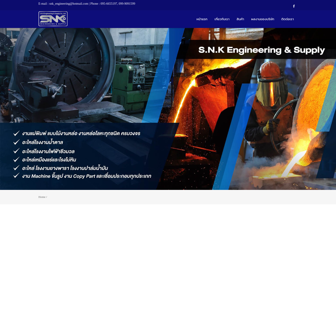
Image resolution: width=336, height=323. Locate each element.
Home (42, 197)
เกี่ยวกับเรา (222, 19)
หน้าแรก (202, 19)
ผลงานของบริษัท (262, 19)
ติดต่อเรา (287, 19)
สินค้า (240, 19)
